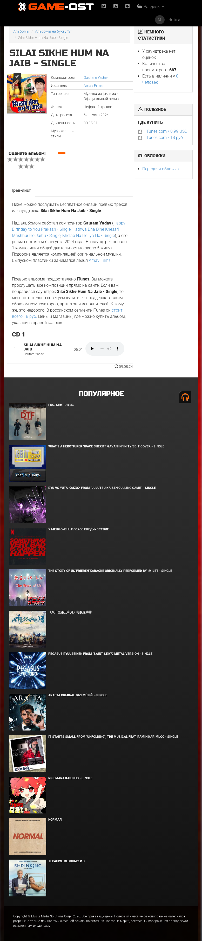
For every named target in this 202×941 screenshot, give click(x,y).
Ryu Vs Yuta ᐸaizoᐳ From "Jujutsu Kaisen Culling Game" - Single (102, 488)
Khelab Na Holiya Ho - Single (88, 235)
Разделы (150, 6)
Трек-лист (21, 190)
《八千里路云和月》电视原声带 (70, 612)
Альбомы (21, 31)
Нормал (55, 819)
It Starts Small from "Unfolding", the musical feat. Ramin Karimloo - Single (113, 737)
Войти (174, 19)
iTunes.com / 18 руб (164, 137)
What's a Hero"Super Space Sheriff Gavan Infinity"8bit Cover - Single (106, 446)
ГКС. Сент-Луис (61, 405)
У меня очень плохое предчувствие (78, 529)
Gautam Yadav (96, 77)
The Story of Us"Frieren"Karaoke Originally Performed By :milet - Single (110, 571)
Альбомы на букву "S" (53, 31)
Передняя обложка (160, 168)
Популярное (101, 394)
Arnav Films (93, 85)
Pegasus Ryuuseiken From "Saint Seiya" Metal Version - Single (100, 654)
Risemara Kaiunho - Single (70, 778)
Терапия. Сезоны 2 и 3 (66, 861)
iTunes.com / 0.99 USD (166, 131)
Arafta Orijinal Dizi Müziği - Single (77, 695)
